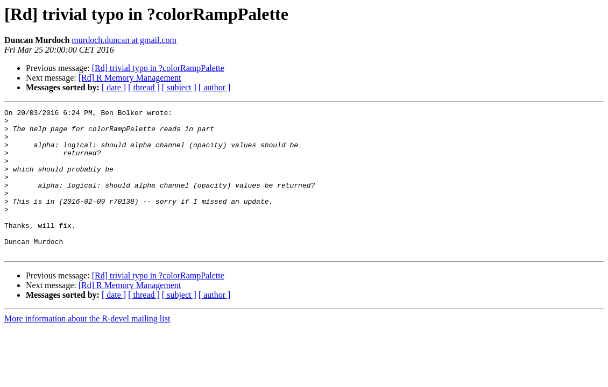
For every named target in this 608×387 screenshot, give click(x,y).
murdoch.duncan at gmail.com (124, 40)
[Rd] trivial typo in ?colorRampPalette (158, 68)
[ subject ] (179, 87)
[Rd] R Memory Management (130, 77)
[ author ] (215, 87)
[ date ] (114, 87)
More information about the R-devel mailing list (87, 347)
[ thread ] (144, 87)
